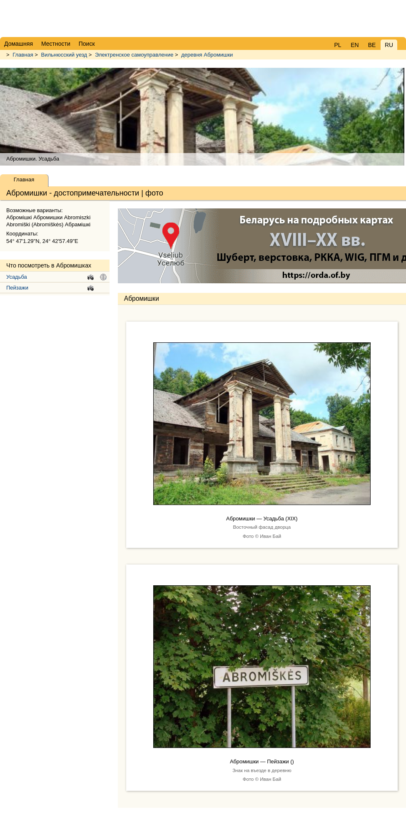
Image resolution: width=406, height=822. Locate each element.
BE (372, 45)
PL (337, 45)
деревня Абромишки (207, 55)
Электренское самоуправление (135, 55)
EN (355, 45)
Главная (22, 55)
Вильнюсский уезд (64, 55)
